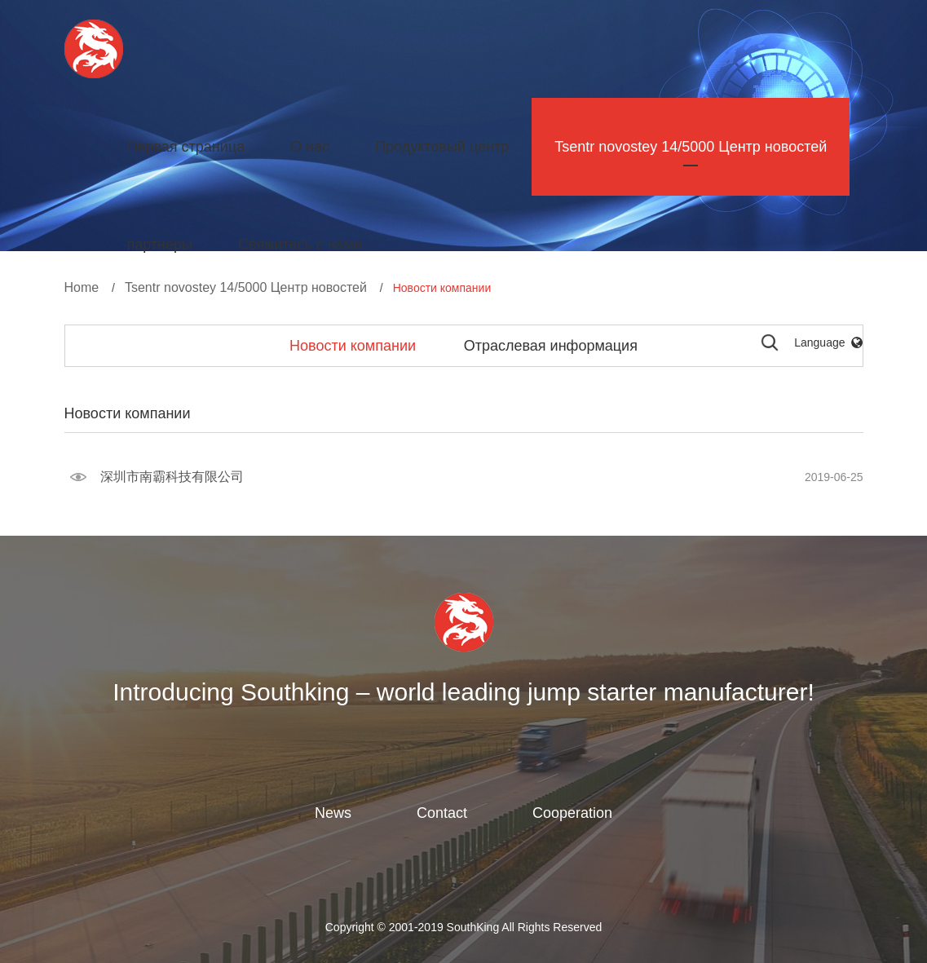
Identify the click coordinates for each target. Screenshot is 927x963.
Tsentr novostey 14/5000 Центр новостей (690, 147)
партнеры (160, 244)
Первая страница (186, 147)
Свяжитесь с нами (300, 244)
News (333, 813)
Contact (442, 813)
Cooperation (572, 813)
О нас (309, 147)
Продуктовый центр (442, 147)
